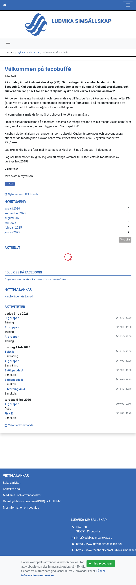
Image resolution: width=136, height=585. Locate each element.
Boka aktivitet (11, 482)
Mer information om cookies (21, 507)
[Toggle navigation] (128, 5)
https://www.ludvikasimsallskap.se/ (99, 544)
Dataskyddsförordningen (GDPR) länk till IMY (31, 501)
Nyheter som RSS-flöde (21, 194)
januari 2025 (12, 232)
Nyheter (21, 52)
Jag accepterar (100, 563)
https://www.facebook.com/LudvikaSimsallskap (36, 279)
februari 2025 (13, 227)
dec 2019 (34, 52)
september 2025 (15, 213)
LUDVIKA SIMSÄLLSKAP (81, 21)
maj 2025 (10, 223)
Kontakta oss (11, 489)
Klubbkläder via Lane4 (19, 296)
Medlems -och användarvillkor (22, 495)
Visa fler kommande (19, 425)
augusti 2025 (13, 218)
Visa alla (125, 239)
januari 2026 (12, 208)
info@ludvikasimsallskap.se (94, 537)
